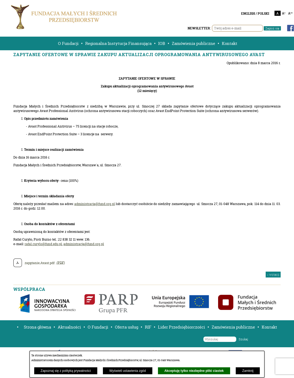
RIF (148, 327)
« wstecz (273, 274)
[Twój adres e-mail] (237, 28)
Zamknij (247, 371)
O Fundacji (68, 43)
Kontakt (229, 43)
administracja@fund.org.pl (94, 204)
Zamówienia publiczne (193, 43)
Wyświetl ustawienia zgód (127, 371)
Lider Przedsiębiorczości (181, 327)
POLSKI (263, 13)
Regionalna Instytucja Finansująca (118, 43)
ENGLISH (248, 13)
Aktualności (69, 327)
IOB (161, 43)
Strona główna (37, 327)
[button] (15, 327)
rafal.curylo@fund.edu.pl (43, 244)
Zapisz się (272, 28)
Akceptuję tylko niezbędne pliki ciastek (194, 371)
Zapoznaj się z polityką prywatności (66, 371)
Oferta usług (126, 327)
